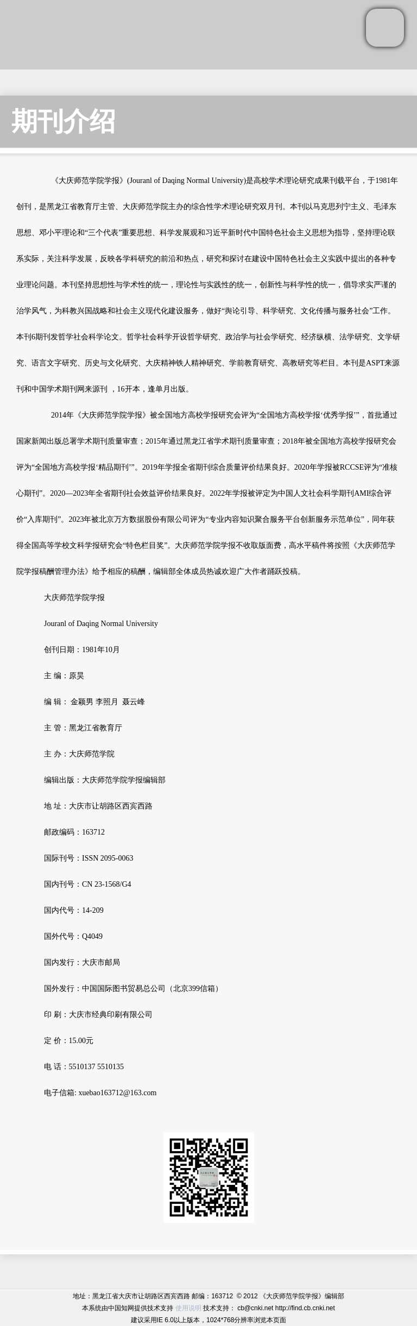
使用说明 (188, 1308)
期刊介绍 (63, 121)
